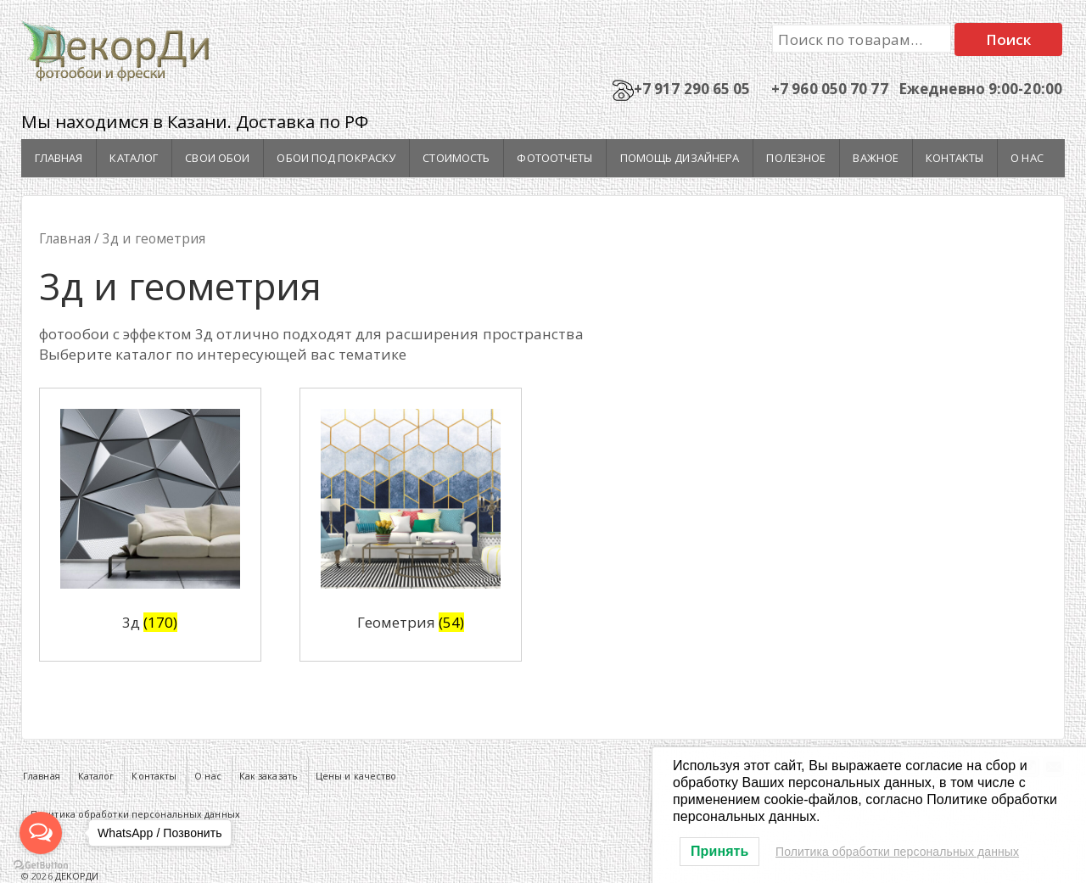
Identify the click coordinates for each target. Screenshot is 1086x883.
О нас (1027, 157)
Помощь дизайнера (680, 157)
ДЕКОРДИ (76, 875)
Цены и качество (356, 775)
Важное (875, 157)
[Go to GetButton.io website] (41, 865)
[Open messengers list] (41, 833)
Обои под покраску (336, 157)
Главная (59, 157)
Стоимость (456, 157)
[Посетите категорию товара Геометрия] (411, 525)
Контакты (954, 157)
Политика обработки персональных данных (897, 851)
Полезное (796, 157)
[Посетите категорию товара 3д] (150, 525)
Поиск (1009, 39)
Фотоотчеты (554, 157)
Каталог (133, 157)
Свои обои (217, 157)
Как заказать (268, 775)
